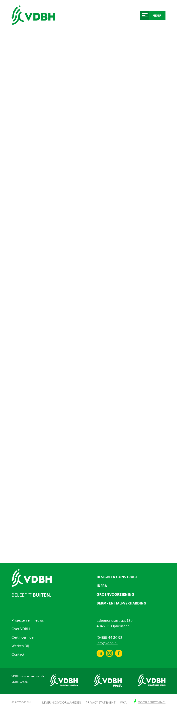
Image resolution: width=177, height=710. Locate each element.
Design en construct (117, 577)
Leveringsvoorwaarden (61, 702)
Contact (18, 654)
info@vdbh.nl (107, 643)
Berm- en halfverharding (121, 603)
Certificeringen (23, 637)
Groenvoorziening (115, 594)
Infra (102, 586)
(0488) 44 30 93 (109, 638)
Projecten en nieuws (28, 620)
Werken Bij (20, 646)
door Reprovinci (151, 702)
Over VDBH (21, 629)
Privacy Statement (100, 702)
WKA (123, 702)
